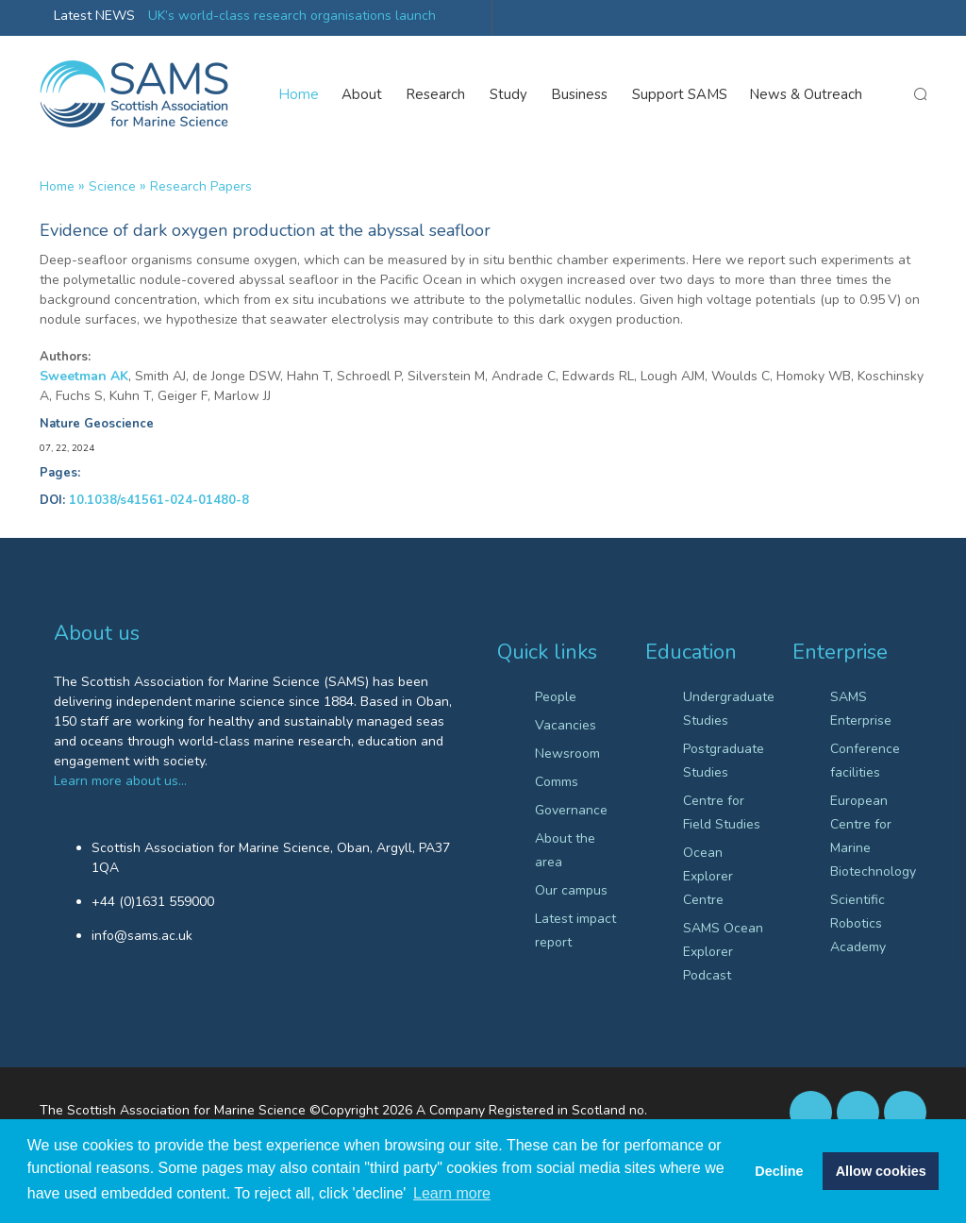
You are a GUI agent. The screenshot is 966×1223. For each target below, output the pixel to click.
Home (299, 94)
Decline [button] (779, 1171)
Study (509, 94)
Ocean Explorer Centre (708, 876)
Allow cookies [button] (881, 1171)
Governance (571, 810)
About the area (565, 850)
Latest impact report (575, 930)
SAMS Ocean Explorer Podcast (723, 951)
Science (112, 186)
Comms (556, 782)
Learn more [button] (452, 1193)
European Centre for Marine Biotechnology (871, 836)
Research (437, 94)
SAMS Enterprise (860, 708)
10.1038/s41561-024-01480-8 (159, 500)
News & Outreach (807, 94)
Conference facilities (865, 760)
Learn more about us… (120, 781)
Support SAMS (679, 94)
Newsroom (567, 753)
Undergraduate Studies (724, 708)
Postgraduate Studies (723, 760)
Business (580, 94)
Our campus (571, 890)
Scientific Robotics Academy (858, 923)
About (362, 94)
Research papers (201, 186)
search (919, 95)
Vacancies (565, 725)
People (555, 697)
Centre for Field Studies (721, 812)
